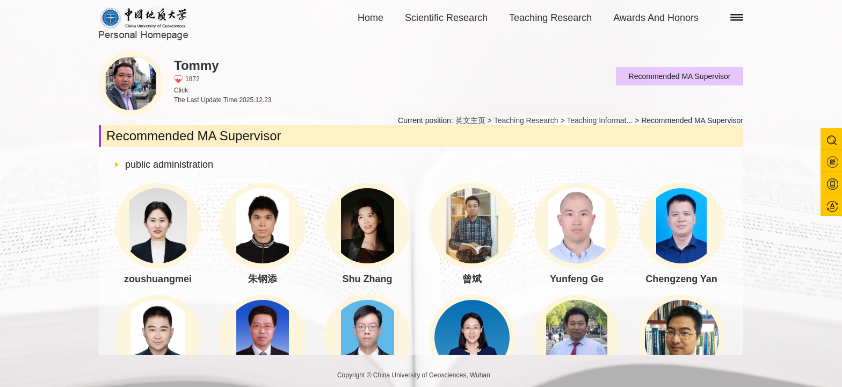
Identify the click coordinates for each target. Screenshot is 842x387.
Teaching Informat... (600, 120)
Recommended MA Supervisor (680, 76)
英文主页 (470, 120)
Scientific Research (446, 17)
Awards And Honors (656, 17)
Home (370, 17)
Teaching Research (550, 17)
